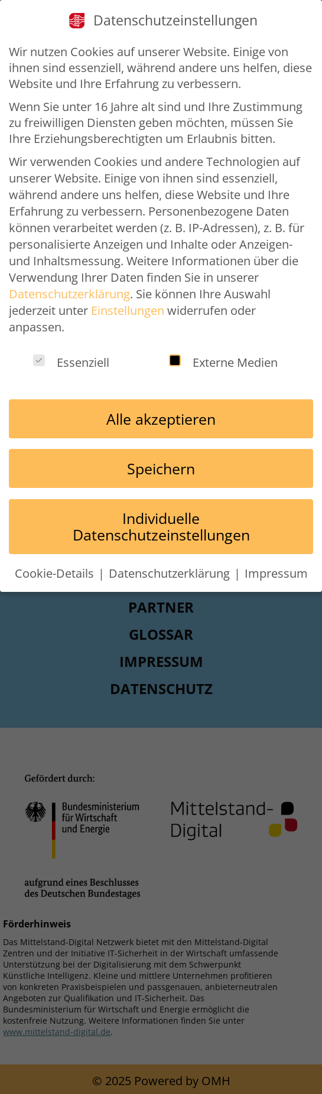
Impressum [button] (276, 573)
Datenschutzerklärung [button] (171, 573)
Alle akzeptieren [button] (161, 419)
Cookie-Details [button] (56, 573)
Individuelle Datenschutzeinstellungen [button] (161, 526)
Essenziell (71, 362)
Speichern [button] (161, 468)
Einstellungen (127, 310)
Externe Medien (223, 362)
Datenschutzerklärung (69, 294)
